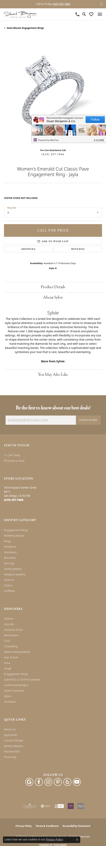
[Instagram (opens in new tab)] (48, 782)
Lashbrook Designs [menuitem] (16, 685)
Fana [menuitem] (7, 663)
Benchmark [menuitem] (11, 635)
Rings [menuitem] (7, 541)
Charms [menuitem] (9, 580)
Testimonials (12, 751)
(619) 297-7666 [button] (61, 4)
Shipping (28, 249)
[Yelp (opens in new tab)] (67, 782)
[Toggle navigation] (100, 14)
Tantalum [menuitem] (10, 701)
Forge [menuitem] (7, 668)
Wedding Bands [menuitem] (14, 535)
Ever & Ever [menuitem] (11, 657)
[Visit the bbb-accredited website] (59, 806)
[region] (53, 91)
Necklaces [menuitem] (10, 552)
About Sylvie (53, 297)
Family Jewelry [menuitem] (13, 569)
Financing (10, 757)
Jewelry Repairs (13, 746)
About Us (10, 729)
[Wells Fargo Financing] (81, 806)
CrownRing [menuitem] (11, 646)
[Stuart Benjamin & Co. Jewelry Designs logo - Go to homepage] (20, 14)
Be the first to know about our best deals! (53, 408)
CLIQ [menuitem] (7, 641)
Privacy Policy (24, 826)
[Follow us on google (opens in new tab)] (29, 782)
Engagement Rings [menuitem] (16, 530)
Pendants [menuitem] (10, 547)
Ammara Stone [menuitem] (13, 630)
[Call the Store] (13, 500)
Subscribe (88, 420)
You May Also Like (53, 375)
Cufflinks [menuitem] (9, 591)
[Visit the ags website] (29, 806)
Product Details (53, 287)
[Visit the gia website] (45, 806)
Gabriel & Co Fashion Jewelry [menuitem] (22, 679)
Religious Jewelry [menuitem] (14, 574)
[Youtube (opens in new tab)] (77, 782)
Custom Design (13, 740)
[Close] (101, 4)
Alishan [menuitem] (8, 618)
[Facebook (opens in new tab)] (39, 782)
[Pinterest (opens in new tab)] (58, 782)
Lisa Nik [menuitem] (9, 624)
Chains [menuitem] (8, 585)
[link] (77, 14)
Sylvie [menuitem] (7, 696)
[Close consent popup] (77, 839)
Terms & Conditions (47, 826)
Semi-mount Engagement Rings (25, 28)
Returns (78, 249)
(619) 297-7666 (53, 154)
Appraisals (10, 735)
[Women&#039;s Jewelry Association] (71, 806)
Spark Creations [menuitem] (14, 690)
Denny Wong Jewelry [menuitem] (17, 652)
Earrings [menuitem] (9, 563)
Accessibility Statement (76, 826)
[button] (84, 14)
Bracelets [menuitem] (10, 558)
